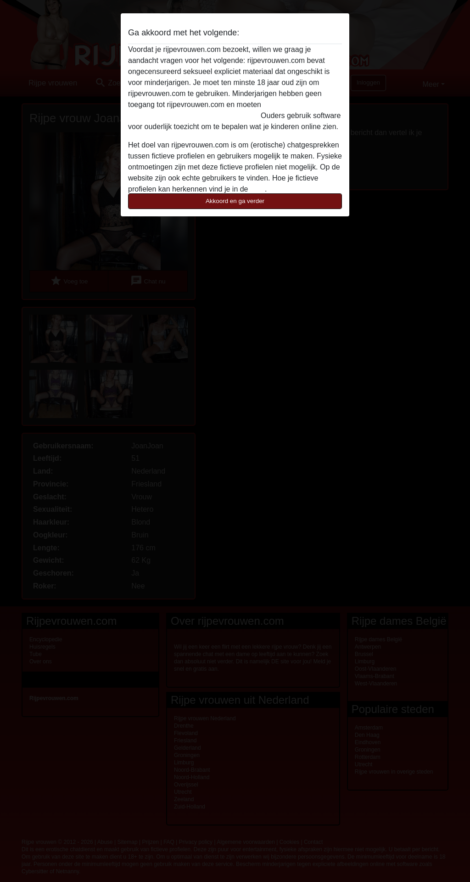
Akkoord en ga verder (235, 201)
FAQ (257, 189)
